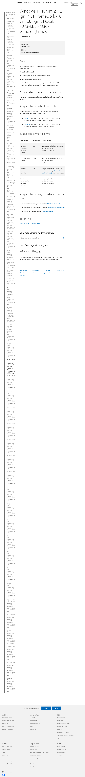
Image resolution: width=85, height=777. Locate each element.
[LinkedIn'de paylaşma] (24, 218)
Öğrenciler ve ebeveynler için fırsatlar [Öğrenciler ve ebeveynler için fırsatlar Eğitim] (65, 735)
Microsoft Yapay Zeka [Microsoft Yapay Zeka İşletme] (7, 746)
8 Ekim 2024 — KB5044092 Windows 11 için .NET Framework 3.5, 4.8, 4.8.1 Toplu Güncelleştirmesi (11, 26)
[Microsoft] (8, 2)
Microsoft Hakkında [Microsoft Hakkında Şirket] (61, 749)
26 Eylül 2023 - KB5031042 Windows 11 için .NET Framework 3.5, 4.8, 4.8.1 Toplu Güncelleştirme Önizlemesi (11, 187)
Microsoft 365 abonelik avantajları (24, 273)
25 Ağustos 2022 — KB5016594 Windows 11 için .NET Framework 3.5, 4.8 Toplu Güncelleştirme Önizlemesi (11, 494)
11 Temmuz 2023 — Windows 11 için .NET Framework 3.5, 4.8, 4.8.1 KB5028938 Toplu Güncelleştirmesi (11, 277)
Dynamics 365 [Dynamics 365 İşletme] (5, 755)
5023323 (27, 118)
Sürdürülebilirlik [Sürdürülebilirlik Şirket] (60, 758)
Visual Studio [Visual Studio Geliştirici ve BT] (33, 766)
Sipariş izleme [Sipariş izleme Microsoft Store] (33, 729)
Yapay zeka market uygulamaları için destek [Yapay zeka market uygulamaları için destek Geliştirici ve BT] (39, 752)
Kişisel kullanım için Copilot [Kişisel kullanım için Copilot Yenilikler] (8, 720)
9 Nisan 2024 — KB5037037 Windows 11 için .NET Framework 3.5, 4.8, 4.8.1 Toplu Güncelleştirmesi (11, 98)
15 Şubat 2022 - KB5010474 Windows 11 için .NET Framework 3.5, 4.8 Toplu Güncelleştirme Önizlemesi (11, 590)
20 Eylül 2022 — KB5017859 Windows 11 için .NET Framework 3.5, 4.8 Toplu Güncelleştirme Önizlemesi (11, 462)
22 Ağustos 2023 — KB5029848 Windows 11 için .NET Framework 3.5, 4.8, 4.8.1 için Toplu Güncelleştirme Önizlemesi (11, 221)
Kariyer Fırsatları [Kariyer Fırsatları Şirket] (61, 746)
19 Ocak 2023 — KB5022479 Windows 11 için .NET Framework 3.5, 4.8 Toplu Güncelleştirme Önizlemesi (11, 382)
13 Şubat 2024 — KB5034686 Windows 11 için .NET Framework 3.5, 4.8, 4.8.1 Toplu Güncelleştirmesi (11, 116)
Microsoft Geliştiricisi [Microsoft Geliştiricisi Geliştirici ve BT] (34, 746)
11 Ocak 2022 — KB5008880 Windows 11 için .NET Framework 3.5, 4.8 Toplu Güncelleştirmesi (11, 621)
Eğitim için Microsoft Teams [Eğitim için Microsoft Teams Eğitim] (63, 723)
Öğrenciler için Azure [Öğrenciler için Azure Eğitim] (62, 738)
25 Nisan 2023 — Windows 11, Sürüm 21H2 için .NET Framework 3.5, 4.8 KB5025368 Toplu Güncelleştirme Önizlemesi (11, 333)
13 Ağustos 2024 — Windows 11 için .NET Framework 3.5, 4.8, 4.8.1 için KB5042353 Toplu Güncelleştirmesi (11, 44)
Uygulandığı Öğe (25, 36)
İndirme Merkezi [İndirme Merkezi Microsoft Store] (33, 720)
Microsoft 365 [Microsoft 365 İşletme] (5, 758)
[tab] (25, 251)
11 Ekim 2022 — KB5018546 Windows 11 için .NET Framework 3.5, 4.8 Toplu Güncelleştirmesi (11, 446)
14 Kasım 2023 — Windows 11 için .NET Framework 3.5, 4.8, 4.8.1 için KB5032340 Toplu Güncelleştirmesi (11, 152)
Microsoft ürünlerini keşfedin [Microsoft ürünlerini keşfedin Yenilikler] (8, 726)
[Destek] (19, 2)
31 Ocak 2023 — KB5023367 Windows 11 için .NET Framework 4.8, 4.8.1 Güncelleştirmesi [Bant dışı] (11, 366)
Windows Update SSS (54, 204)
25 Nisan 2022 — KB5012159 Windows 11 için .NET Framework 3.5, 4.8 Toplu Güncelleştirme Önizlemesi (11, 558)
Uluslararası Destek (48, 211)
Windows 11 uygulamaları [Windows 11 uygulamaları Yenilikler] (7, 729)
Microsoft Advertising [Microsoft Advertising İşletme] (7, 761)
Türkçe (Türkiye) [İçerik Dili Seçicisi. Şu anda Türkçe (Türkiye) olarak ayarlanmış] (8, 772)
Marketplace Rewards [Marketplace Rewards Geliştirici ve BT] (34, 763)
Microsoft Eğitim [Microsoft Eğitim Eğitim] (61, 717)
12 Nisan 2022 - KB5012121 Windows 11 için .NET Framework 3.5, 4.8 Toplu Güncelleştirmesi (11, 574)
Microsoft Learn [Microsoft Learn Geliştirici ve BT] (33, 749)
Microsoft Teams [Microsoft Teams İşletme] (6, 766)
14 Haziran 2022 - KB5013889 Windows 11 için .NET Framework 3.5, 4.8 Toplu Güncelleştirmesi (11, 526)
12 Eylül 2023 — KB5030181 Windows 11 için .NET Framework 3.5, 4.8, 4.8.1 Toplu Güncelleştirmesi (11, 204)
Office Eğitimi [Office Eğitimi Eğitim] (60, 729)
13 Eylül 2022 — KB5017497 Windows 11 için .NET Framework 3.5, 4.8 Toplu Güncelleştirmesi (11, 478)
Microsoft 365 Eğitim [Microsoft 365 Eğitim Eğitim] (62, 726)
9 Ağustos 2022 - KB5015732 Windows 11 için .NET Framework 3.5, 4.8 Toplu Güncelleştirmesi (11, 510)
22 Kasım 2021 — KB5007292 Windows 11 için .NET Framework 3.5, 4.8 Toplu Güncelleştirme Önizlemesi (11, 637)
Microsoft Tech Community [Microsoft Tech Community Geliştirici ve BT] (36, 755)
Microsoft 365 (27, 2)
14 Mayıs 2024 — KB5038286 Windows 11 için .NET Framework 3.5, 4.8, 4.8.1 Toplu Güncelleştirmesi (11, 80)
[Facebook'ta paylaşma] (21, 218)
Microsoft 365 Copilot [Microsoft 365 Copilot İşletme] (7, 763)
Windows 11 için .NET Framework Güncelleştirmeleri (10, 14)
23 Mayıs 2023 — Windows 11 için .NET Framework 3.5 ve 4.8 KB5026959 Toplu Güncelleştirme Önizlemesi (11, 314)
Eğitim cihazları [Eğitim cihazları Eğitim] (60, 720)
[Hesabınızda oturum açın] (80, 2)
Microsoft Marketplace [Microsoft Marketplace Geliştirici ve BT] (35, 758)
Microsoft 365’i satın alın (49, 2)
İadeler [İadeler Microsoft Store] (31, 726)
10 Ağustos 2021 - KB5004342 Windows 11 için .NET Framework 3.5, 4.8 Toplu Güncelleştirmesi (11, 685)
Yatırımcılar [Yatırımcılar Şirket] (59, 755)
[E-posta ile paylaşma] (28, 218)
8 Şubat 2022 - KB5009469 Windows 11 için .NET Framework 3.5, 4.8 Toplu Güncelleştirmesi (11, 605)
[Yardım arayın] (76, 2)
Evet (46, 708)
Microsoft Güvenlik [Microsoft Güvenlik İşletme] (6, 749)
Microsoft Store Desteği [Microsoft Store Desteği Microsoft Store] (35, 723)
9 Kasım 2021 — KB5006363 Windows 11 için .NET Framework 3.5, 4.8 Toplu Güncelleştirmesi (11, 652)
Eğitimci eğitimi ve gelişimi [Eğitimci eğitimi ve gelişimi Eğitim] (63, 732)
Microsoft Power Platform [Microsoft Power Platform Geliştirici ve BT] (35, 761)
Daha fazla (36, 2)
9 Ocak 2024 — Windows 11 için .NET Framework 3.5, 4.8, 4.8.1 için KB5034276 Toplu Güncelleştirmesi (11, 133)
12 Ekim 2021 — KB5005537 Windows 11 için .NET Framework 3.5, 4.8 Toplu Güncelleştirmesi (11, 668)
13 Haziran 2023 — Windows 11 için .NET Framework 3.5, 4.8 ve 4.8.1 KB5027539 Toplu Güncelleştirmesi (11, 296)
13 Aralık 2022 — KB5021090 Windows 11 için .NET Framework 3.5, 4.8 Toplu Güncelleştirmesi (11, 398)
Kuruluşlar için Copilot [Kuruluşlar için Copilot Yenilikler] (7, 717)
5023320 (27, 124)
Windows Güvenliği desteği (56, 207)
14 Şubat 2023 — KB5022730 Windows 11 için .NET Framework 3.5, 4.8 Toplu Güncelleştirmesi (11, 350)
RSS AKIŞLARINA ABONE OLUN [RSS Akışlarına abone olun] (30, 223)
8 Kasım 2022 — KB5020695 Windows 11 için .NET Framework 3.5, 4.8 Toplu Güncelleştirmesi (11, 414)
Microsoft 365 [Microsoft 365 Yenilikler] (5, 723)
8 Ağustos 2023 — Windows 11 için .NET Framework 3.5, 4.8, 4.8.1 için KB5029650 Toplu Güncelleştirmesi (11, 240)
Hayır (56, 708)
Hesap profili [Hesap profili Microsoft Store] (32, 717)
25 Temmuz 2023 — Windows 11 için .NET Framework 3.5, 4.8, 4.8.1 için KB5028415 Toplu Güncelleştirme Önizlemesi (11, 259)
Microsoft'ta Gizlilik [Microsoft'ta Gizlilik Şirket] (61, 752)
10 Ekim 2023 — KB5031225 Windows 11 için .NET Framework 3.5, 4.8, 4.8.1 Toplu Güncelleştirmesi (11, 170)
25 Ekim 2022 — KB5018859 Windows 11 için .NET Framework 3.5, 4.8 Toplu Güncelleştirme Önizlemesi (11, 430)
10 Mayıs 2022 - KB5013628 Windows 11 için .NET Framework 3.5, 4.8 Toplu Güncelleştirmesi (11, 542)
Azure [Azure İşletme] (3, 752)
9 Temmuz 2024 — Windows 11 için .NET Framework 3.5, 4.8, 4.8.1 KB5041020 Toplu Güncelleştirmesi (11, 63)
